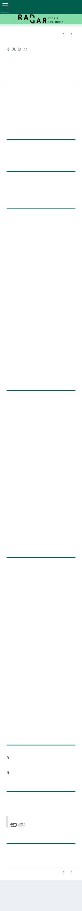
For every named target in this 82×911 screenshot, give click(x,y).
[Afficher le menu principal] (5, 7)
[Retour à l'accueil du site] (41, 19)
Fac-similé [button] (38, 64)
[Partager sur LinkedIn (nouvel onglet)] (19, 49)
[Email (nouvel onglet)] (25, 49)
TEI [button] (39, 71)
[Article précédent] (63, 34)
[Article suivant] (71, 34)
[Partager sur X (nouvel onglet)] (14, 49)
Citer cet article (39, 56)
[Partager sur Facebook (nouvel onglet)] (8, 49)
